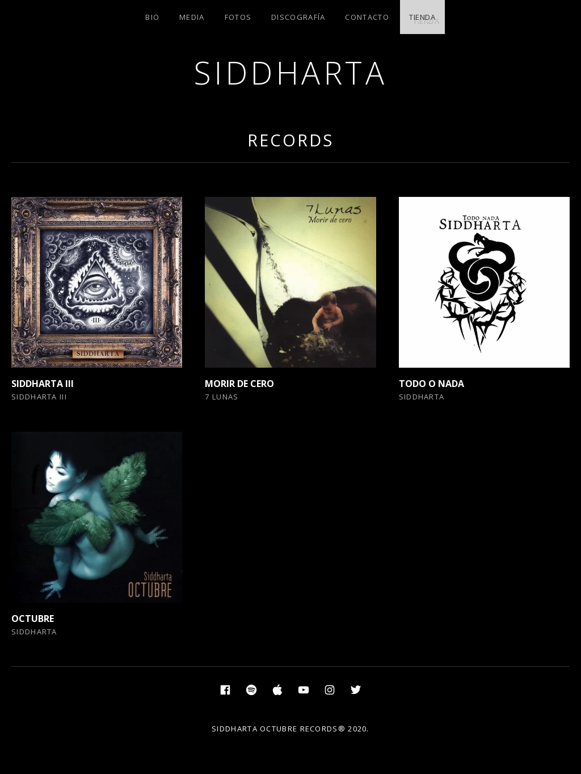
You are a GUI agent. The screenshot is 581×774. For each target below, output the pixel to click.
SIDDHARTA (291, 72)
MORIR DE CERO (239, 383)
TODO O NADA (431, 383)
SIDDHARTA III (42, 383)
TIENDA (422, 17)
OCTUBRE (32, 618)
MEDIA (192, 17)
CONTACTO (367, 17)
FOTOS (238, 17)
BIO (152, 17)
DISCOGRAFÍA (298, 17)
